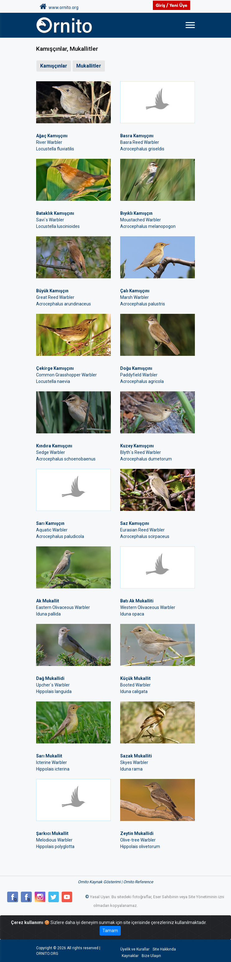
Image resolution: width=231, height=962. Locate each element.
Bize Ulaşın (151, 956)
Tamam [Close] (110, 930)
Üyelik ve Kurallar (134, 949)
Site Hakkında (164, 949)
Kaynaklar (130, 956)
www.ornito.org (59, 6)
